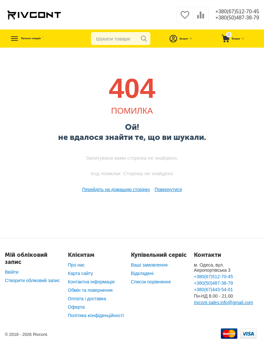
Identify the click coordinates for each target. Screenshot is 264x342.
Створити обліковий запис (32, 280)
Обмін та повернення (90, 290)
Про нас (76, 265)
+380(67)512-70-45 (234, 11)
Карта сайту (80, 273)
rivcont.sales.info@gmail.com (223, 302)
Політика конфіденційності (96, 315)
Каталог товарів (44, 38)
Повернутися (168, 189)
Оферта (76, 307)
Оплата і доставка (87, 298)
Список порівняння (151, 281)
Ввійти (12, 272)
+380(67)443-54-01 (213, 289)
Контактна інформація (91, 281)
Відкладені (142, 273)
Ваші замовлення (149, 265)
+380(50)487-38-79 (234, 18)
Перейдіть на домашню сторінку (116, 189)
